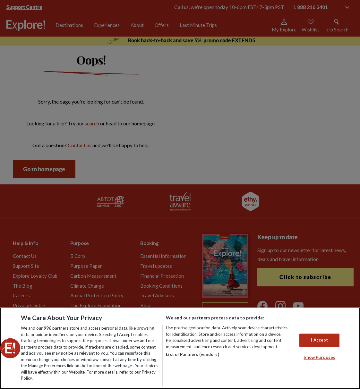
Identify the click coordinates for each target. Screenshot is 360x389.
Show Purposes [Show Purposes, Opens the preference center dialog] (319, 357)
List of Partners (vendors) (192, 354)
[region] (180, 348)
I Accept (319, 340)
